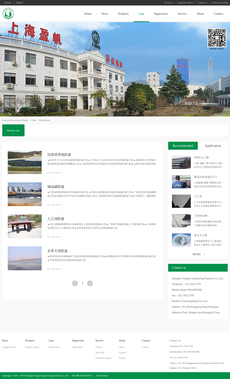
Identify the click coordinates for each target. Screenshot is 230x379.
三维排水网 (200, 215)
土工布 (198, 196)
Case (33, 120)
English (19, 3)
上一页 (75, 284)
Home (88, 13)
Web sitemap (101, 375)
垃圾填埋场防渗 (59, 154)
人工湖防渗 (55, 219)
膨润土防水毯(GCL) (205, 177)
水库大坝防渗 (57, 251)
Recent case (44, 120)
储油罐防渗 (55, 187)
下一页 (90, 284)
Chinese (8, 3)
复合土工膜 (200, 235)
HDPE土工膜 (201, 157)
